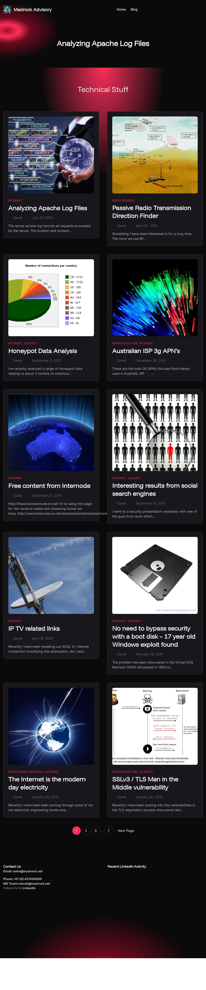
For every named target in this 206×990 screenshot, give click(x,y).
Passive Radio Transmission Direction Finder (152, 212)
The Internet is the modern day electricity (48, 784)
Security (31, 343)
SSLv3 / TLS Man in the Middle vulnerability (146, 784)
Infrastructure (124, 343)
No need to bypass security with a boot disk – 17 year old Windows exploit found (154, 637)
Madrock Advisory (33, 9)
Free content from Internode (50, 486)
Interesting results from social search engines (146, 490)
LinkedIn (29, 889)
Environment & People (25, 772)
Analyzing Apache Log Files (48, 208)
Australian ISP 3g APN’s (146, 351)
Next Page (126, 831)
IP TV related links (34, 629)
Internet (15, 200)
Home (121, 9)
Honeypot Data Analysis (42, 351)
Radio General (123, 200)
